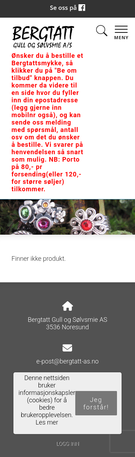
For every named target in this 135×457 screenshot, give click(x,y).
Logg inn (67, 444)
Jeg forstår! (96, 403)
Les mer (47, 422)
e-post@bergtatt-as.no (67, 361)
